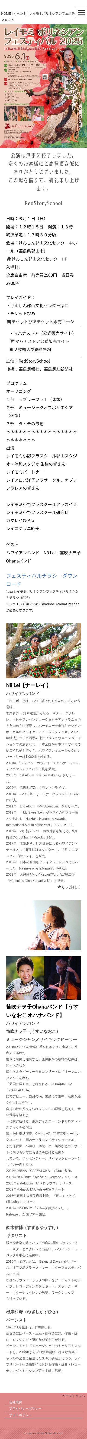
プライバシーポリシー (25, 1408)
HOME (6, 13)
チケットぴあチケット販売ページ (40, 322)
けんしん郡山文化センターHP (37, 259)
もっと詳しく (69, 887)
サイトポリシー (20, 1415)
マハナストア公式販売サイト (39, 341)
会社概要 (15, 1402)
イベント (19, 13)
